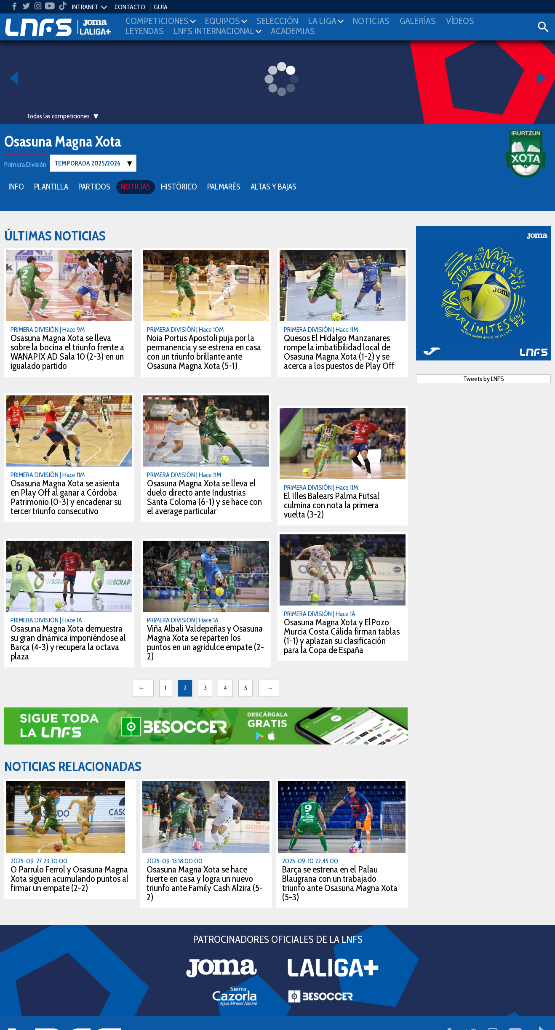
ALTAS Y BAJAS (273, 186)
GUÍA (161, 7)
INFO (16, 186)
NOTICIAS (135, 186)
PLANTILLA (51, 186)
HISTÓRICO (179, 186)
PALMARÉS (223, 186)
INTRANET (85, 7)
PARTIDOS (94, 186)
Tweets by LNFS (483, 378)
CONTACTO (130, 7)
